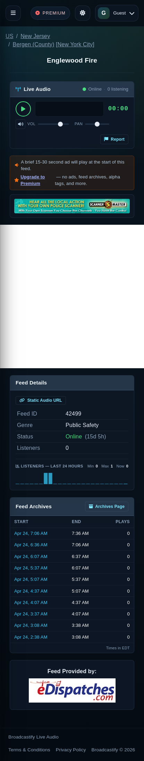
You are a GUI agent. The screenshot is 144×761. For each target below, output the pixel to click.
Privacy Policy (71, 749)
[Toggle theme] (82, 13)
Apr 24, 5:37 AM (31, 567)
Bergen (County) (33, 44)
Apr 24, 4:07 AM (31, 602)
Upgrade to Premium (32, 180)
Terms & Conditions (29, 749)
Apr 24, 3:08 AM (31, 625)
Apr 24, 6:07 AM (31, 556)
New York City (75, 44)
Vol (31, 124)
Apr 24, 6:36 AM (31, 544)
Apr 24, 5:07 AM (31, 579)
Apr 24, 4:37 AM (31, 591)
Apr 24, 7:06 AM (31, 533)
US (10, 36)
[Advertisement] (72, 296)
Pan (79, 124)
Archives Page (107, 506)
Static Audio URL (40, 400)
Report (114, 139)
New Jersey (35, 36)
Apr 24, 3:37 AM (31, 613)
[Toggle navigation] (13, 13)
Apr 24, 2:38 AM (31, 637)
